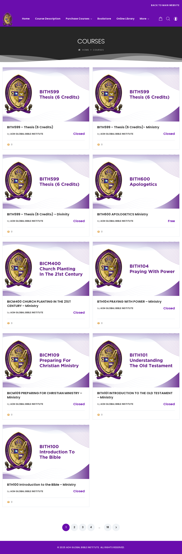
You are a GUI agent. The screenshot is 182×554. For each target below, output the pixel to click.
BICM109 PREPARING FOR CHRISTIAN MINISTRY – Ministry (44, 395)
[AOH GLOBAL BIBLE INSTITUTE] (7, 19)
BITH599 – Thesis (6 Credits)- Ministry (128, 127)
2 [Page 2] (74, 527)
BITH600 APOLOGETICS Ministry (122, 214)
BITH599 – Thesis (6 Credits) (30, 127)
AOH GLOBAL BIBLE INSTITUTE (26, 133)
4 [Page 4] (91, 527)
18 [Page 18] (107, 527)
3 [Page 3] (83, 527)
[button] (144, 18)
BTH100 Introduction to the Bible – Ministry (41, 485)
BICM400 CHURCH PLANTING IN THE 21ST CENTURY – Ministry (39, 303)
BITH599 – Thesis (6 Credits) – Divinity (38, 214)
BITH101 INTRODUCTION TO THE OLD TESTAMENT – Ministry (135, 395)
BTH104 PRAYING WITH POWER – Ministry (129, 301)
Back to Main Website (165, 5)
